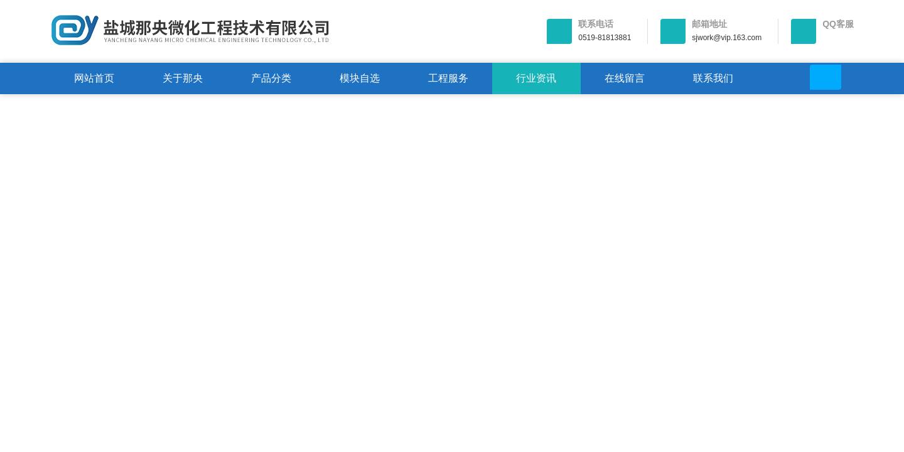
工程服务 (448, 78)
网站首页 (94, 78)
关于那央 (183, 78)
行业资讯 (536, 78)
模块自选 (360, 78)
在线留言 (625, 78)
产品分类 (271, 78)
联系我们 (713, 78)
